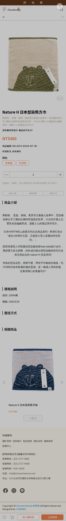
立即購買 (52, 517)
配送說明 (27, 441)
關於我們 (6, 441)
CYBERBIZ (21, 509)
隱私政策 (38, 441)
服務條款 (48, 441)
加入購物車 (28, 517)
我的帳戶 (17, 441)
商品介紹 (12, 193)
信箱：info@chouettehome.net (18, 473)
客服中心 (6, 445)
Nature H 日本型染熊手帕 (23, 404)
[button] (62, 382)
